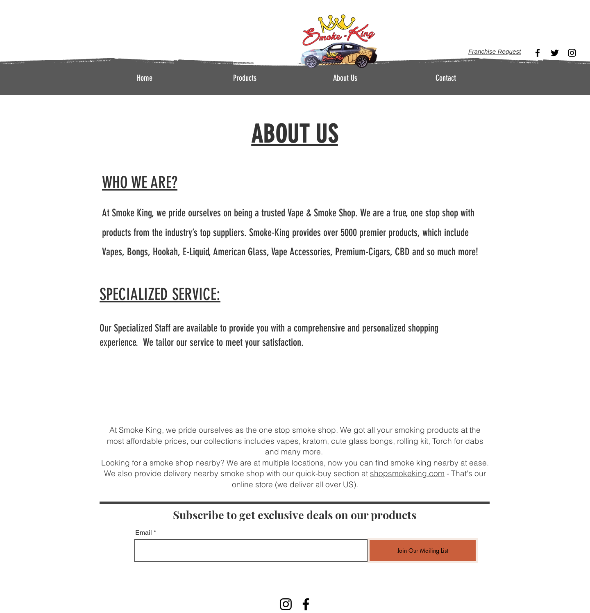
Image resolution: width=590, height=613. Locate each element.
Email (143, 532)
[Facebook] (537, 53)
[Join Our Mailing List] (423, 550)
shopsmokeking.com (407, 473)
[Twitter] (554, 53)
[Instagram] (572, 53)
